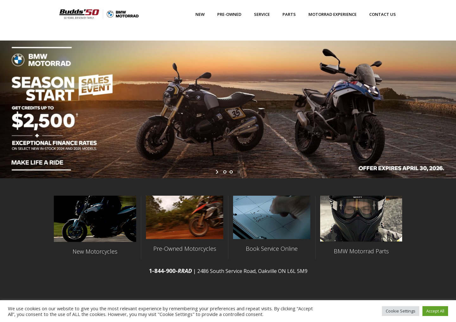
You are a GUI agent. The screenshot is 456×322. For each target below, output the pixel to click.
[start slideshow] (218, 172)
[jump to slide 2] (231, 172)
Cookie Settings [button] (400, 311)
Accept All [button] (435, 311)
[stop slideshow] (238, 172)
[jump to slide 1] (225, 172)
